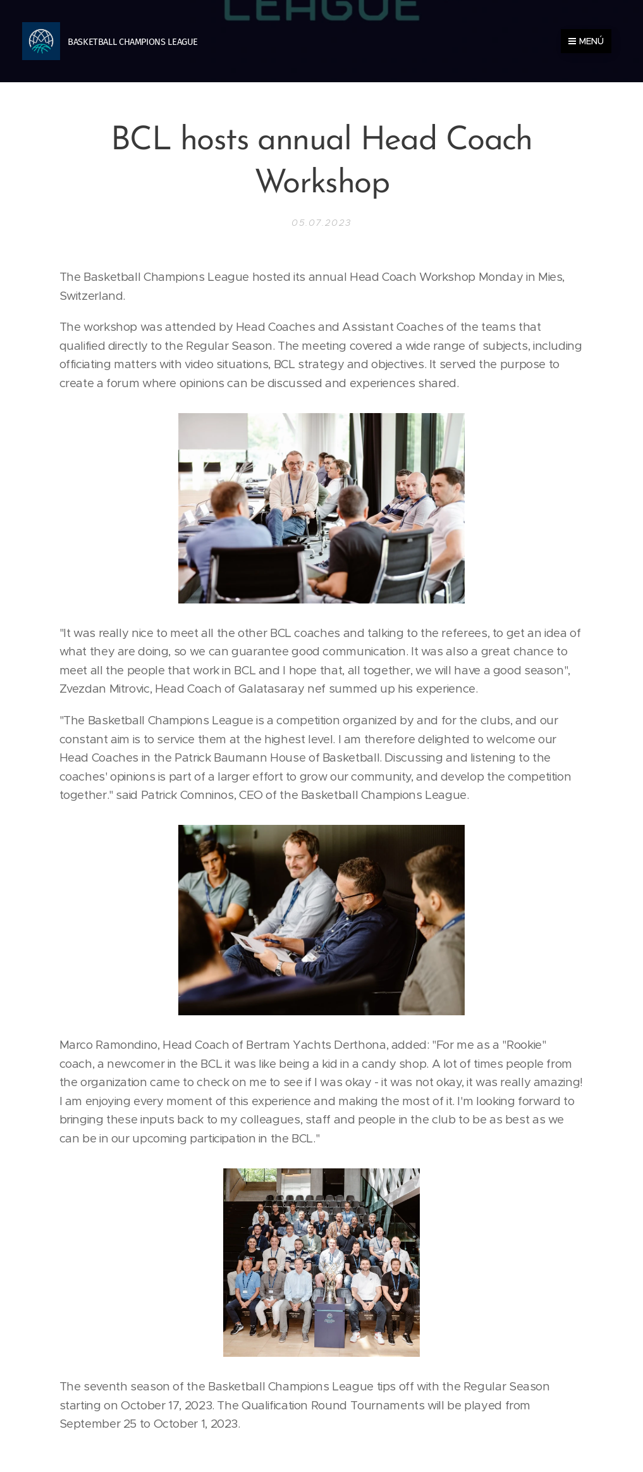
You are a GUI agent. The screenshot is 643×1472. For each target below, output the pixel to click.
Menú (586, 41)
